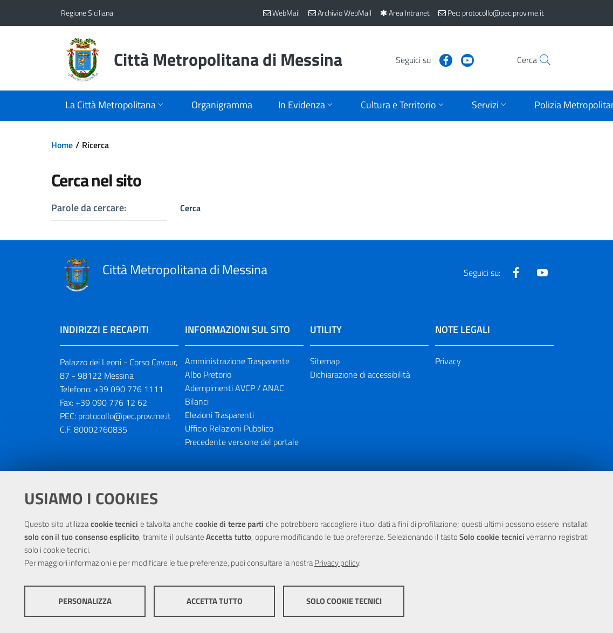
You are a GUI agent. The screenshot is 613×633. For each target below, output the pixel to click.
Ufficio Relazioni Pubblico (229, 428)
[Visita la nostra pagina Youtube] (444, 59)
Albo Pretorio (208, 374)
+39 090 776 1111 (128, 388)
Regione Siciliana (87, 12)
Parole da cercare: (88, 207)
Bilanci (197, 401)
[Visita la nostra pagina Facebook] (422, 59)
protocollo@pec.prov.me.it (124, 415)
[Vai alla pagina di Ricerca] (540, 60)
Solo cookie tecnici (344, 601)
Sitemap (325, 360)
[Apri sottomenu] (115, 106)
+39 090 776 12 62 (111, 402)
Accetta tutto (215, 601)
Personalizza (85, 601)
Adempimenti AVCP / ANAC (234, 387)
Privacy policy (336, 563)
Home (62, 144)
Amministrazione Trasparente (237, 360)
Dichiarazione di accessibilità (360, 374)
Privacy (448, 360)
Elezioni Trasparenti (219, 414)
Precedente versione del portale (242, 441)
